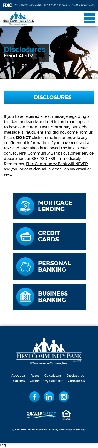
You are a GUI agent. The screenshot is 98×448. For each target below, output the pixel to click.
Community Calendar (46, 381)
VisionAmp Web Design (72, 430)
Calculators (53, 375)
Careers (19, 381)
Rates (35, 375)
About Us (18, 375)
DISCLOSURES (49, 97)
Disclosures (75, 375)
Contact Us (76, 381)
